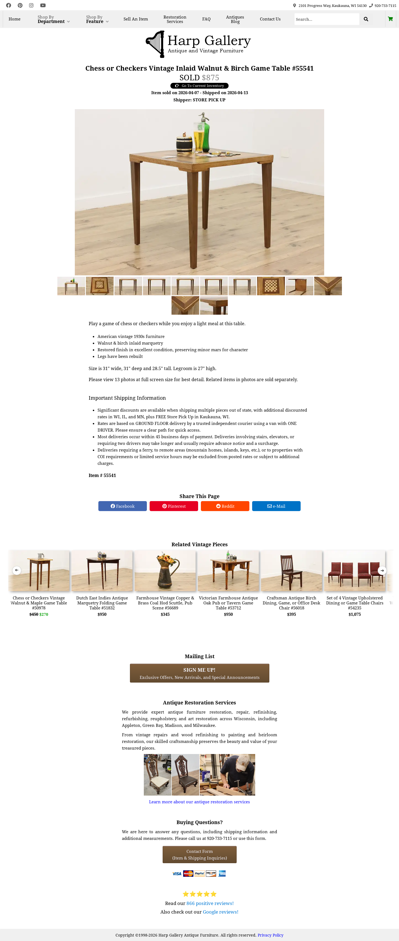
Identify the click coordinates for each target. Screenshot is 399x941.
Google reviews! (221, 912)
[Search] (327, 19)
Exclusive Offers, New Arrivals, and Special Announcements (200, 673)
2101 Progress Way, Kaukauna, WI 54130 (333, 5)
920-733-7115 (385, 5)
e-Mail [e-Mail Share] (276, 506)
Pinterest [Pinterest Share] (174, 506)
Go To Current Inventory (199, 85)
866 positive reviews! (210, 903)
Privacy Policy (270, 935)
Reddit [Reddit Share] (225, 506)
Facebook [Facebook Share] (123, 506)
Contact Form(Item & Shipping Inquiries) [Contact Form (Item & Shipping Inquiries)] (199, 854)
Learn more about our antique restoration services (199, 801)
